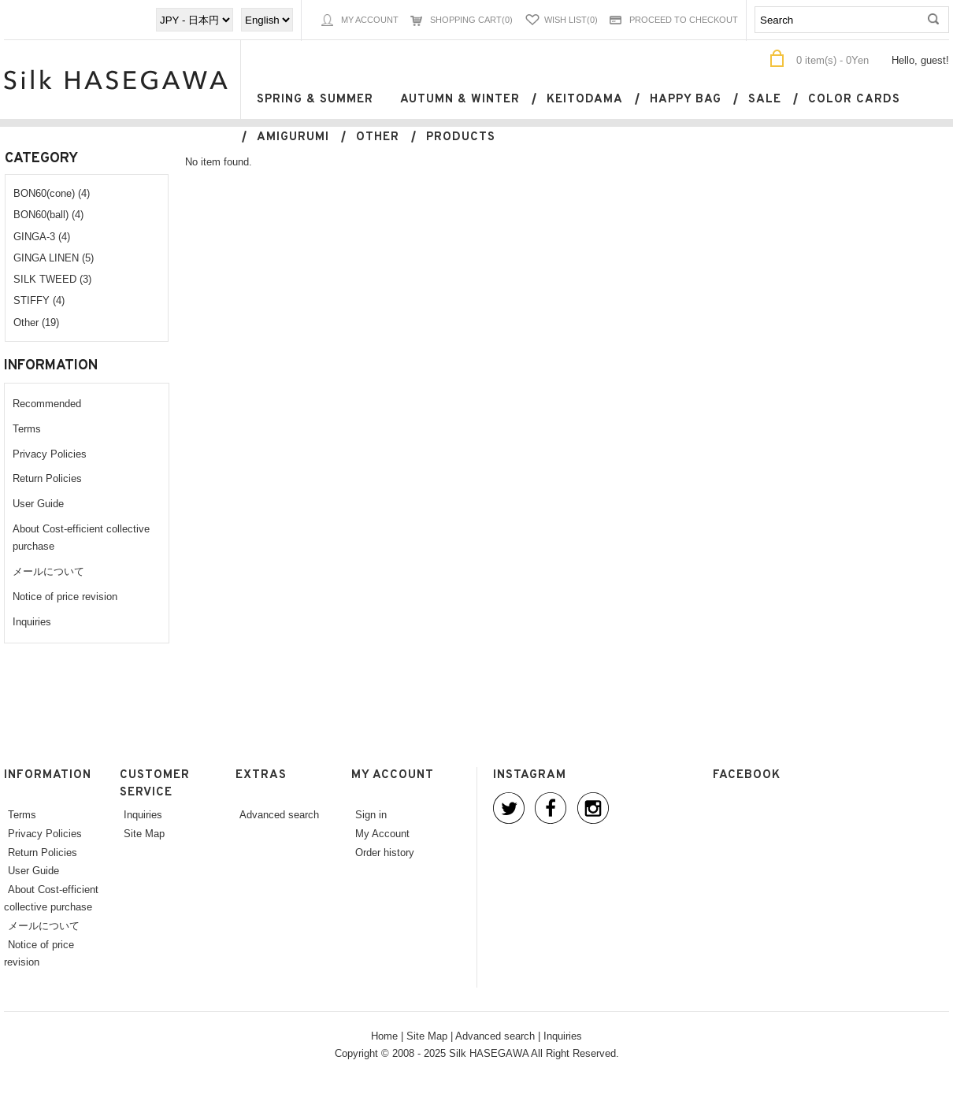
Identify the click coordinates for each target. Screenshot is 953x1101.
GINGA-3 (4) (41, 236)
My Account (370, 19)
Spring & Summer (315, 99)
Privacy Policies (50, 453)
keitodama (585, 99)
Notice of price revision (65, 596)
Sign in (371, 814)
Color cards (854, 99)
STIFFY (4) (39, 300)
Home (384, 1035)
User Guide (38, 503)
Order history (384, 852)
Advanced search (279, 814)
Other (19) (36, 322)
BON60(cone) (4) (51, 193)
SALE (764, 99)
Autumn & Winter (460, 99)
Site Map (144, 833)
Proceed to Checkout (683, 19)
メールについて (48, 571)
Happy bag (685, 99)
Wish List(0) (571, 19)
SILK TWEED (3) (52, 278)
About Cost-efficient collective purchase (51, 898)
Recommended (47, 403)
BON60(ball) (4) (48, 214)
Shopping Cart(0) (471, 19)
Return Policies (47, 478)
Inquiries (32, 621)
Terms (27, 428)
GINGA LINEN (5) (53, 257)
